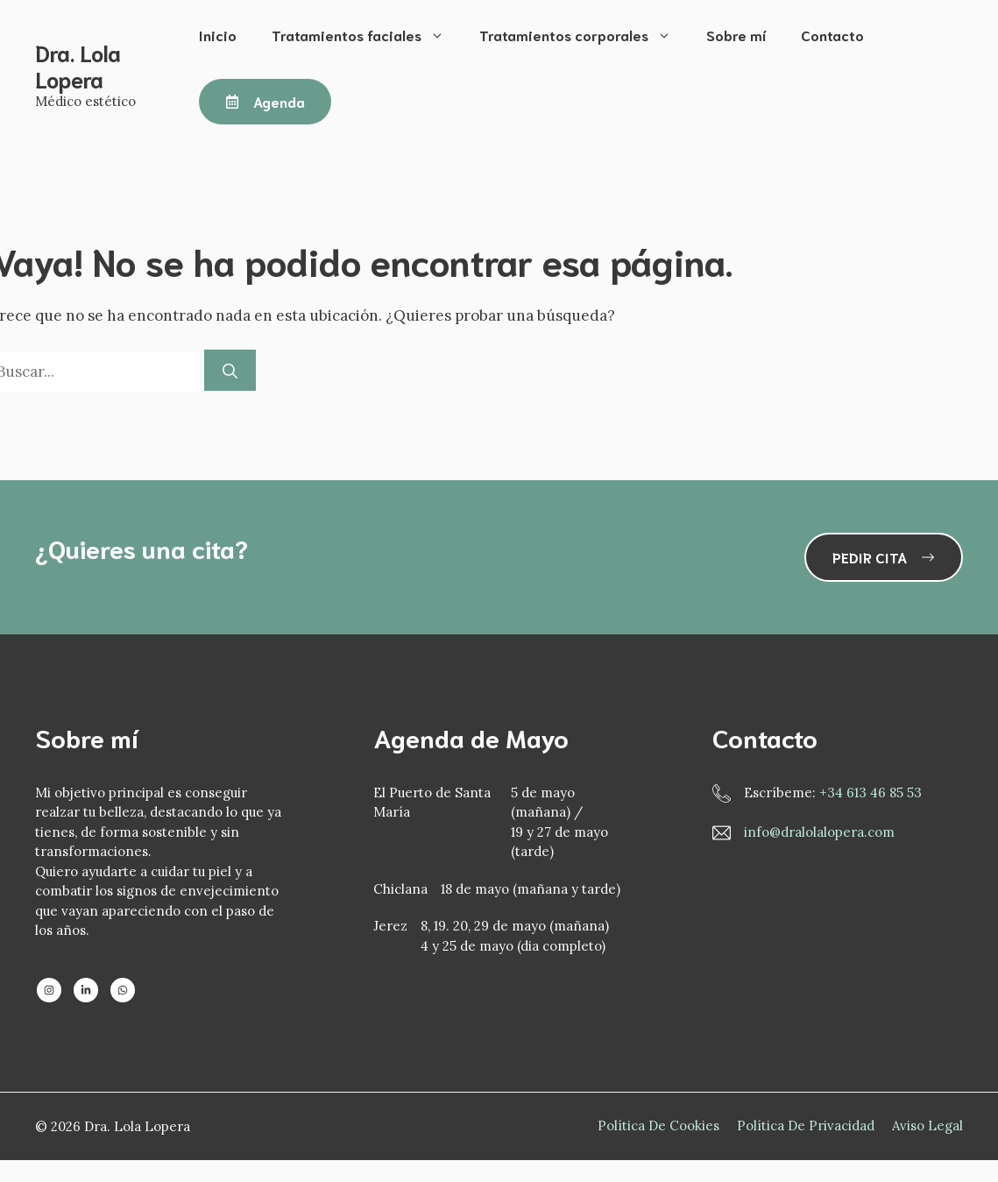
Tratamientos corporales (584, 35)
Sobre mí (736, 34)
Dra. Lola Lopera (78, 65)
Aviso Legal (927, 1125)
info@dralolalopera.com (819, 832)
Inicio (218, 34)
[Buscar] (230, 371)
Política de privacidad (805, 1125)
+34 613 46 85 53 (870, 792)
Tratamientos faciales (367, 35)
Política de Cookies (658, 1125)
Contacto (832, 34)
